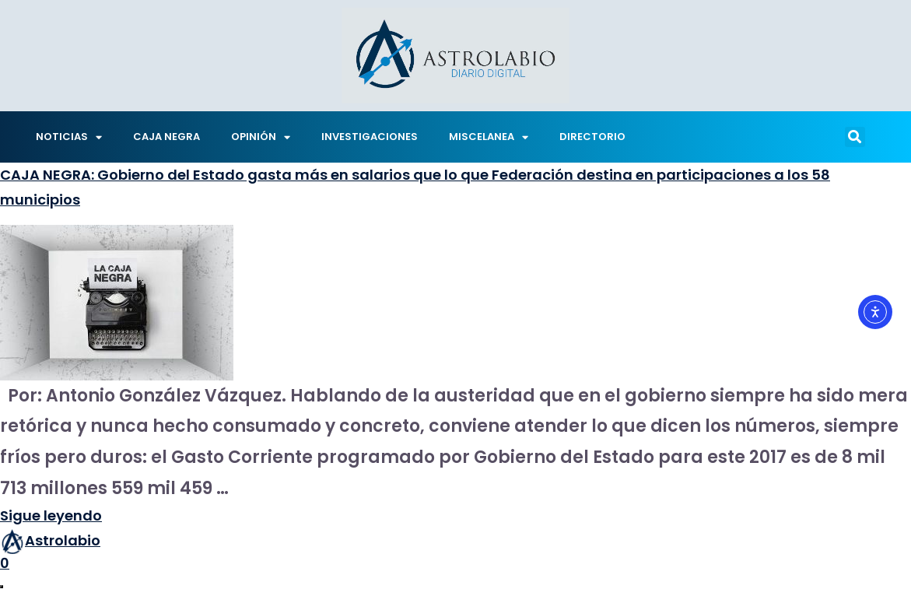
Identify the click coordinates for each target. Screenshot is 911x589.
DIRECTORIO (592, 136)
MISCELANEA (488, 137)
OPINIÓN (260, 137)
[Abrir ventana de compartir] (1, 586)
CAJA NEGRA (166, 136)
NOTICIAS (69, 137)
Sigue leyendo (51, 515)
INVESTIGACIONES (369, 136)
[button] (855, 137)
